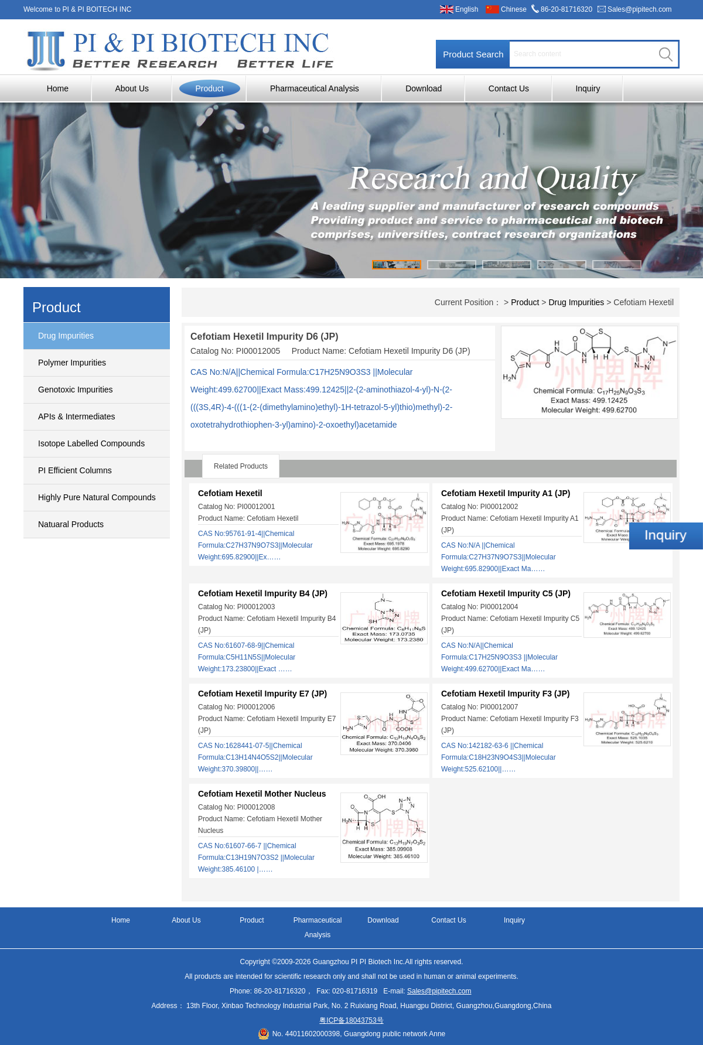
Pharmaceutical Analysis (314, 88)
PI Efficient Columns (75, 470)
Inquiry (587, 88)
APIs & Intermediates (76, 416)
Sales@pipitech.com (640, 9)
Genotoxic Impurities (75, 389)
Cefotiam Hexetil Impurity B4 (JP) (262, 593)
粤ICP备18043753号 (351, 1020)
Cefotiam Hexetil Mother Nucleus (262, 793)
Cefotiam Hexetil (230, 493)
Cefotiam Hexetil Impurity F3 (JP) (505, 693)
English (466, 9)
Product (209, 88)
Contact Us (509, 88)
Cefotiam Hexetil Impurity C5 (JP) (506, 593)
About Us (132, 88)
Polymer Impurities (72, 362)
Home (58, 88)
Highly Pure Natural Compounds (97, 497)
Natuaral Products (71, 524)
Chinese (514, 9)
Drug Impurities (66, 335)
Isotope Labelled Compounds (91, 443)
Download (423, 88)
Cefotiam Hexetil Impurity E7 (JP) (262, 693)
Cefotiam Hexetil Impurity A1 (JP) (505, 493)
